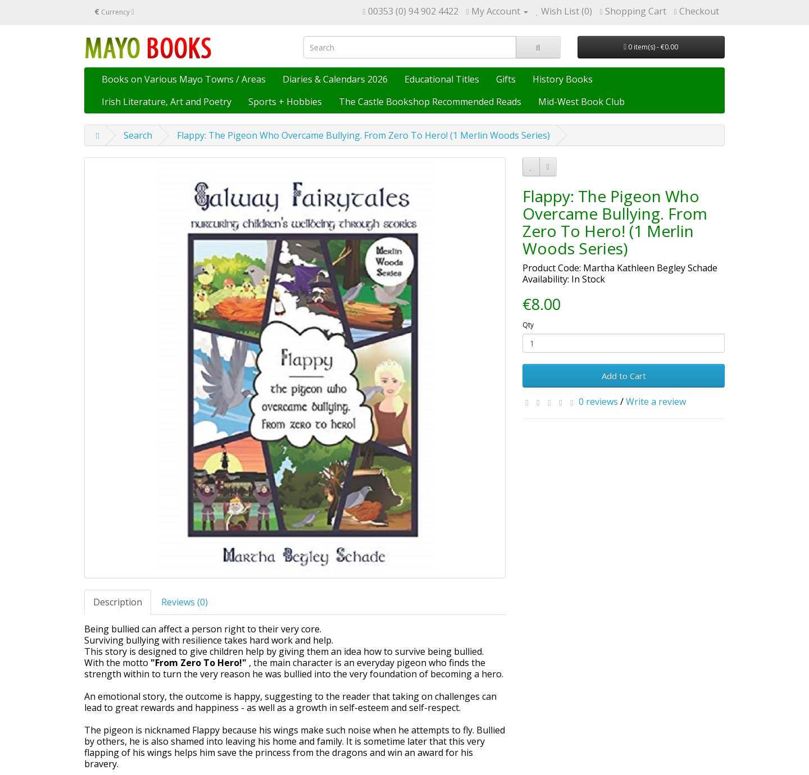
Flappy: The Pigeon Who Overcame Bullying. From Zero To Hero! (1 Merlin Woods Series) (363, 135)
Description (117, 602)
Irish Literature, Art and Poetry (166, 101)
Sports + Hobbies (285, 101)
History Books (563, 79)
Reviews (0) (184, 602)
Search (138, 135)
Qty (528, 325)
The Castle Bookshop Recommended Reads (430, 101)
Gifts (506, 79)
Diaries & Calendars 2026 (335, 79)
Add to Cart (624, 375)
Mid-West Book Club (581, 101)
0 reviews (598, 401)
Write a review (656, 401)
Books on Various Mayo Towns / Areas (184, 79)
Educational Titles (441, 79)
